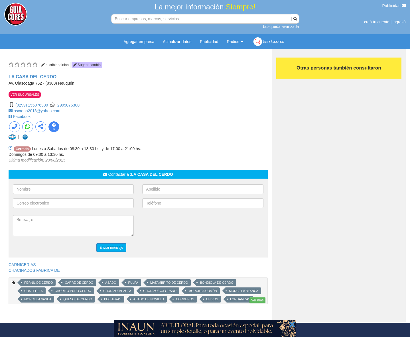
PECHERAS (112, 299)
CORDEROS (185, 299)
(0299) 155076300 (31, 105)
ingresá (399, 22)
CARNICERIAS (22, 264)
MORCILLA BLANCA (243, 291)
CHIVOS (212, 299)
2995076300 (68, 105)
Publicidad (394, 5)
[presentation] (185, 226)
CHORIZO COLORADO (159, 291)
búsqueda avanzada (281, 26)
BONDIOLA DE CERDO (216, 282)
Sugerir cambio (87, 65)
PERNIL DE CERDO (38, 282)
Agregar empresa (138, 41)
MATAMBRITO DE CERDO (169, 282)
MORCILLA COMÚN (202, 291)
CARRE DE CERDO (79, 282)
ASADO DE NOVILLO (148, 299)
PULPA (133, 282)
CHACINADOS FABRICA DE (34, 270)
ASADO (110, 282)
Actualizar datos (177, 41)
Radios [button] (235, 41)
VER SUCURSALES (25, 94)
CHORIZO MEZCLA (117, 291)
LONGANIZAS (240, 299)
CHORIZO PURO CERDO (73, 291)
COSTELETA (33, 291)
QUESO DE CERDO (77, 299)
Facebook (22, 116)
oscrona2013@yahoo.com (37, 111)
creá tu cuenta (376, 22)
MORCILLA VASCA (37, 299)
